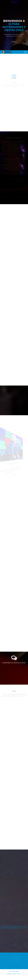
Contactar (14, 41)
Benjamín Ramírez (17, 973)
